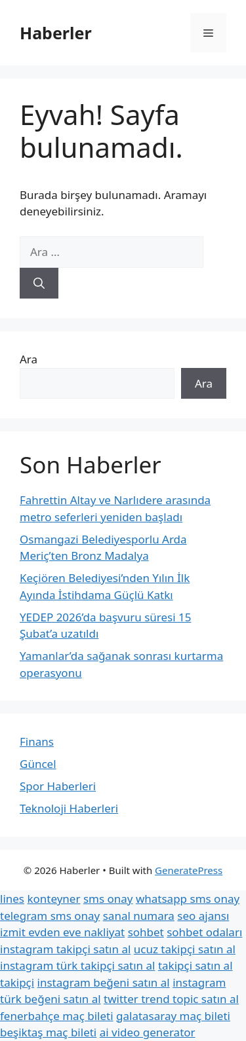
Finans (37, 741)
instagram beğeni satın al (103, 982)
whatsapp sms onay (187, 898)
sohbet (146, 932)
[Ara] (39, 283)
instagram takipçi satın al (65, 949)
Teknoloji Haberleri (69, 808)
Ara (28, 359)
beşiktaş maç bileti (48, 1032)
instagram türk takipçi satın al (77, 965)
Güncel (38, 763)
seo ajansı (203, 915)
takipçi (17, 982)
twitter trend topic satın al (171, 998)
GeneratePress (188, 870)
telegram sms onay (50, 915)
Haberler (56, 33)
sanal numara (138, 915)
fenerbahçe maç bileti (56, 1015)
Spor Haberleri (58, 786)
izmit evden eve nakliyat (62, 932)
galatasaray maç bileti (173, 1015)
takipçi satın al (195, 965)
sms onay (108, 898)
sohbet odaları (204, 932)
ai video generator (147, 1032)
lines (12, 898)
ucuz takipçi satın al (185, 949)
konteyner (53, 898)
